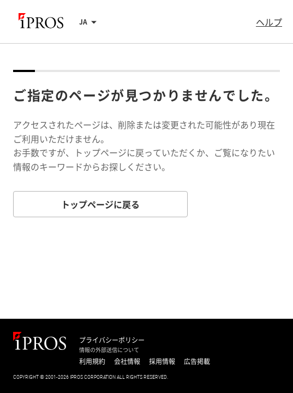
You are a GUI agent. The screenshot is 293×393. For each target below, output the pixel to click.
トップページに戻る (100, 204)
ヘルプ (269, 22)
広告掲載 (197, 361)
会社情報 (127, 361)
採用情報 (162, 361)
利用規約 (92, 361)
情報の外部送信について (109, 350)
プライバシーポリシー (112, 340)
